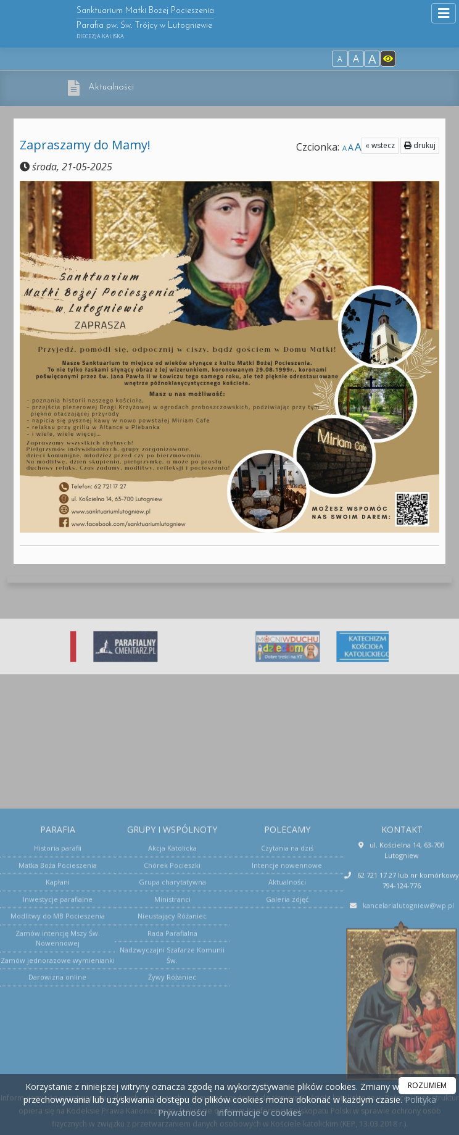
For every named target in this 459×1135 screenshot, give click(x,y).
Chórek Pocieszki (172, 1013)
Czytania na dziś (287, 996)
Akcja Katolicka (172, 996)
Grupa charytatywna (172, 1030)
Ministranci (172, 1047)
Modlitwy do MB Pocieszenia (57, 1064)
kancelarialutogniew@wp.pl (408, 1053)
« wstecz (380, 145)
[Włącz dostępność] (388, 59)
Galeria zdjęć (287, 1047)
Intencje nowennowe (287, 1013)
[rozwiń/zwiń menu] (443, 13)
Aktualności (111, 87)
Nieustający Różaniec (172, 1064)
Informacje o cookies (259, 1112)
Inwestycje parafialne (58, 1047)
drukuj (420, 145)
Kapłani (58, 1030)
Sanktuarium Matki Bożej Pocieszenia (145, 23)
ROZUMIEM (427, 1085)
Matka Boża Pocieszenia (58, 1013)
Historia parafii (57, 996)
